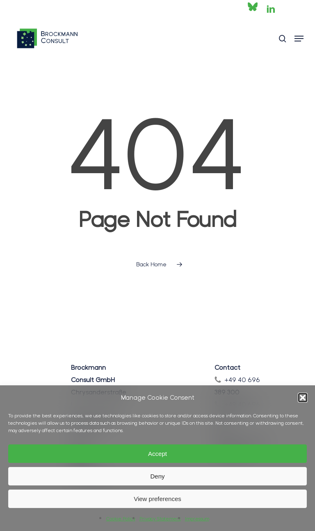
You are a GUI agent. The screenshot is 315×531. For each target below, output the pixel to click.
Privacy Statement (160, 519)
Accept (157, 453)
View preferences (157, 498)
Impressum (197, 519)
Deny (157, 476)
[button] (303, 398)
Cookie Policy (120, 519)
